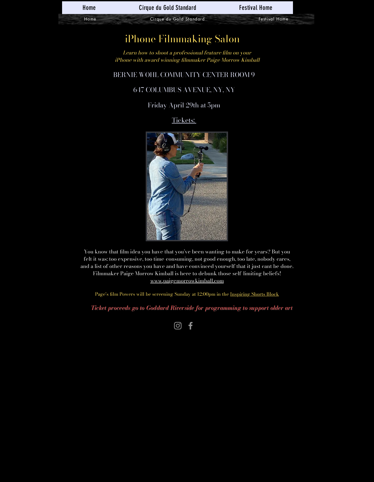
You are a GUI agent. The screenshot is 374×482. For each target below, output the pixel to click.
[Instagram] (178, 326)
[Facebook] (190, 326)
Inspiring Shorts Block (254, 294)
